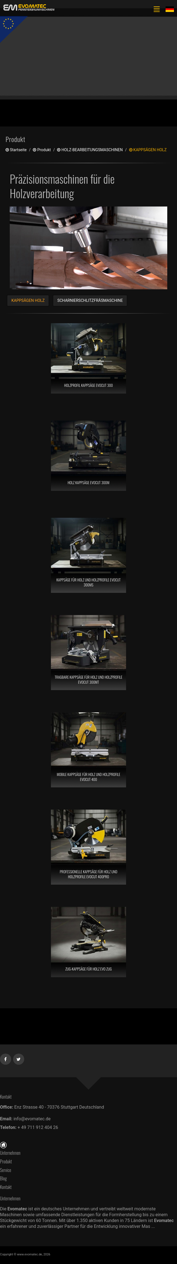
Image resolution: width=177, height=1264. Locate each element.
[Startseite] (3, 1144)
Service (5, 1170)
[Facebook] (5, 1058)
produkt (42, 150)
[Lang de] (169, 9)
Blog (3, 1178)
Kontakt (7, 1187)
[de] (28, 8)
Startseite (16, 150)
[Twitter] (18, 1058)
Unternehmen (10, 1152)
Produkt (6, 1161)
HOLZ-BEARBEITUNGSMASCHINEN (90, 150)
